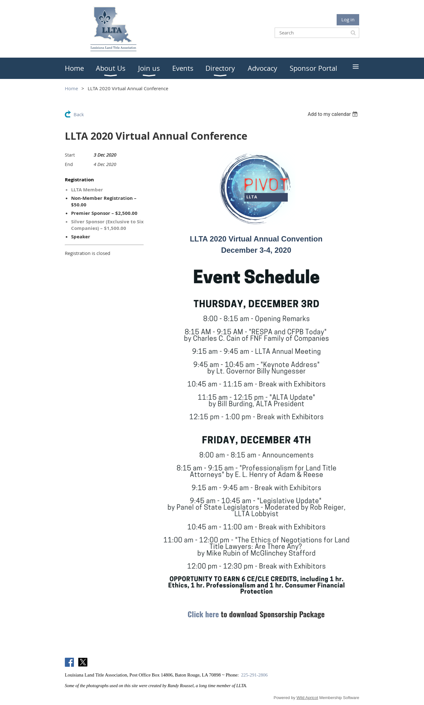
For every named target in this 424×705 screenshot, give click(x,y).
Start (70, 155)
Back (79, 114)
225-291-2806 (254, 674)
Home (71, 88)
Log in (347, 19)
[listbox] (333, 114)
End (69, 164)
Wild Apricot (307, 697)
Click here (203, 613)
